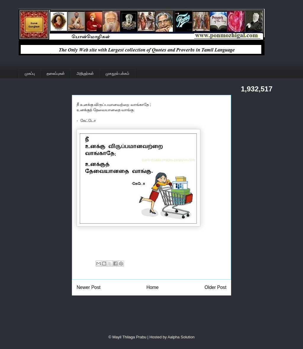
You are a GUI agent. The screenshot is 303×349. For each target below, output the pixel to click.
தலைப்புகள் (56, 73)
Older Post (215, 287)
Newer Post (89, 287)
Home (152, 287)
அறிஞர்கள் (85, 73)
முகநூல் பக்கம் (117, 73)
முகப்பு (30, 73)
